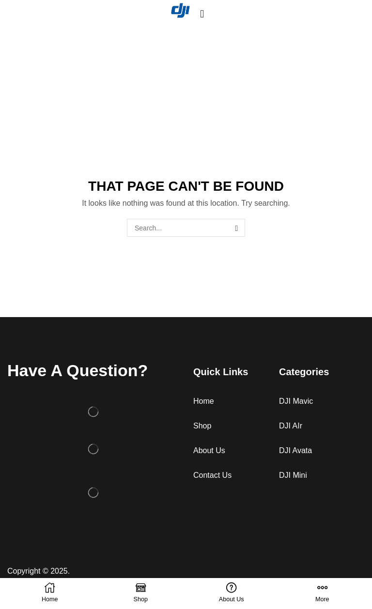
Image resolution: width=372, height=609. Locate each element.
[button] (202, 14)
